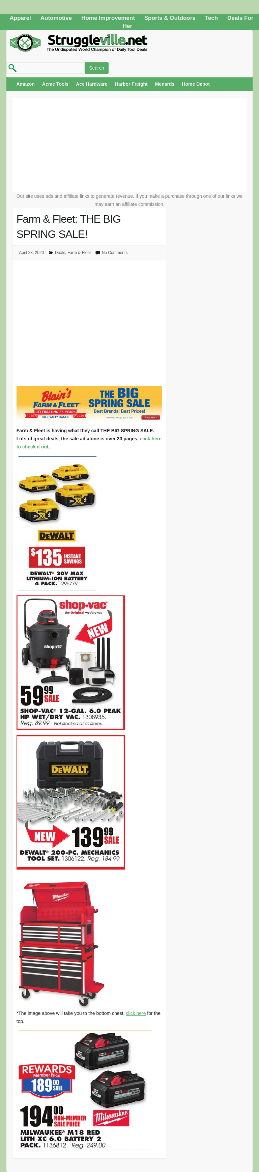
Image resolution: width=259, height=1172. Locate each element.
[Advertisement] (129, 145)
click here (136, 1013)
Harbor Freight (131, 84)
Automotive (56, 18)
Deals (60, 252)
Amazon (25, 84)
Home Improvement (108, 18)
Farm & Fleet (79, 252)
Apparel (20, 18)
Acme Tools (55, 84)
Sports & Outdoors (170, 18)
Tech (211, 18)
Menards (165, 84)
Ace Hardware (91, 84)
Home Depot (195, 84)
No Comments (115, 252)
